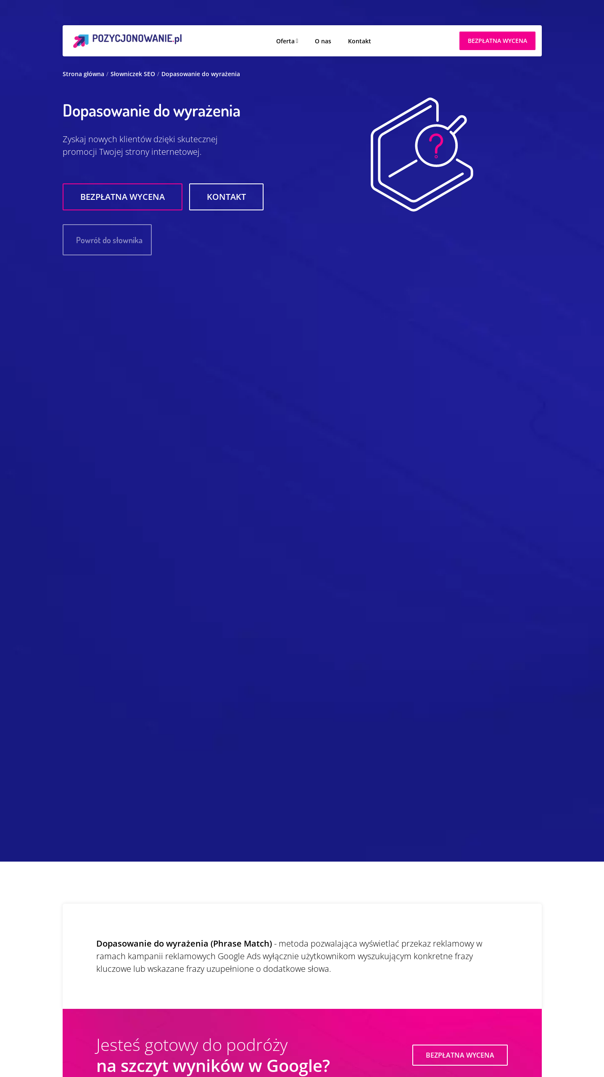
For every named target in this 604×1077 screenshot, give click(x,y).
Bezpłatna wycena (122, 196)
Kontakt (359, 41)
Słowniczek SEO (133, 74)
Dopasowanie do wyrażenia (200, 74)
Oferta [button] (285, 41)
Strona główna (83, 74)
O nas (323, 41)
